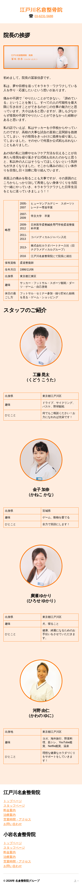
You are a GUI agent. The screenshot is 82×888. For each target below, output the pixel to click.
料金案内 (9, 810)
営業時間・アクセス (17, 819)
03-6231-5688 (44, 16)
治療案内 (9, 815)
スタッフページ (14, 805)
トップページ (12, 801)
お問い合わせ (12, 824)
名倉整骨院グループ (27, 880)
